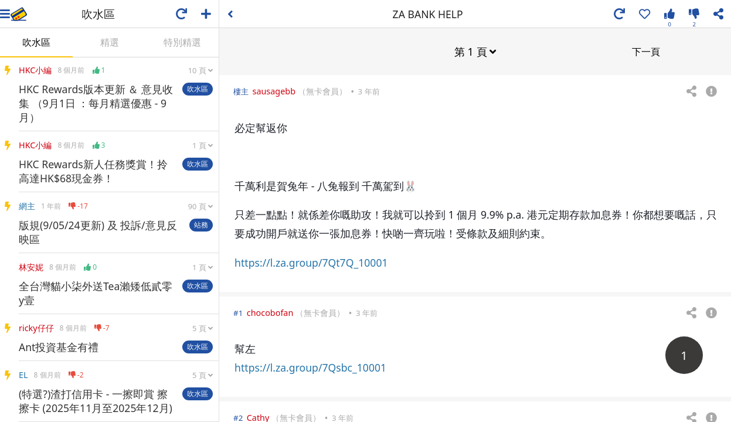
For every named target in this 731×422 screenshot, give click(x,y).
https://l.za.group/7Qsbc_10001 (310, 367)
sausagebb (273, 90)
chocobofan (270, 312)
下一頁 (646, 51)
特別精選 (182, 42)
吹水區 (36, 42)
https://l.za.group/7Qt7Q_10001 (310, 262)
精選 (109, 42)
